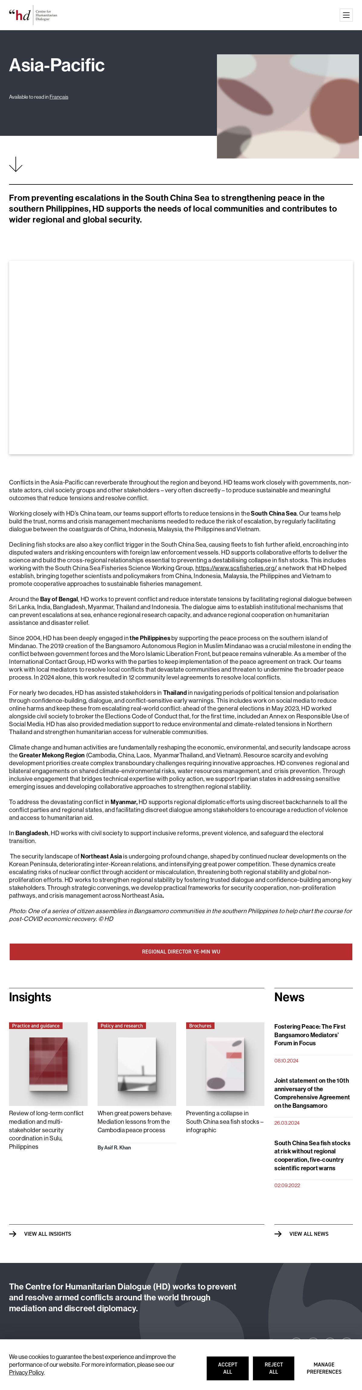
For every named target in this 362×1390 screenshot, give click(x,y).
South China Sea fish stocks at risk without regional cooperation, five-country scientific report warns (312, 1155)
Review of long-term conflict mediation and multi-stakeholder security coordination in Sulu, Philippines (46, 1129)
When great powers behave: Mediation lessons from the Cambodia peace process (135, 1121)
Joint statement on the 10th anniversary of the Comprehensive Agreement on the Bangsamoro (312, 1093)
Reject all (280, 1371)
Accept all (233, 1371)
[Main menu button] (346, 15)
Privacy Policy (26, 1372)
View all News (308, 1234)
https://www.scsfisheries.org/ (236, 568)
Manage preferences (324, 1371)
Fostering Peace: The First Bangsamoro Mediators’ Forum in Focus (310, 1035)
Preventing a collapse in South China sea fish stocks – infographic (225, 1121)
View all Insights (47, 1234)
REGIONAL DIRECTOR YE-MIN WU (181, 951)
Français (59, 97)
